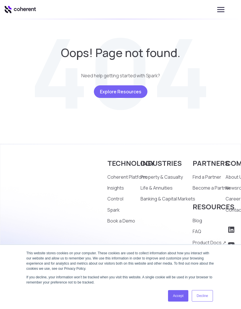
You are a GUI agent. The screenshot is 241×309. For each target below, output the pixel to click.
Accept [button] (178, 296)
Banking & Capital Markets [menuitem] (168, 199)
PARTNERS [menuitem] (211, 163)
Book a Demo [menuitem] (121, 221)
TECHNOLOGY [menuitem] (131, 163)
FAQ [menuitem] (197, 231)
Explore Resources (120, 91)
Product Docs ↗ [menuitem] (209, 242)
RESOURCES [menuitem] (213, 206)
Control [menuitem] (115, 199)
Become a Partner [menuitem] (212, 188)
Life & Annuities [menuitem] (157, 188)
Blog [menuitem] (197, 220)
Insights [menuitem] (115, 188)
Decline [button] (202, 296)
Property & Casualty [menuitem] (162, 177)
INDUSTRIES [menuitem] (161, 163)
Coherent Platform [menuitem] (127, 177)
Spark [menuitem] (113, 210)
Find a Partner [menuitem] (207, 177)
